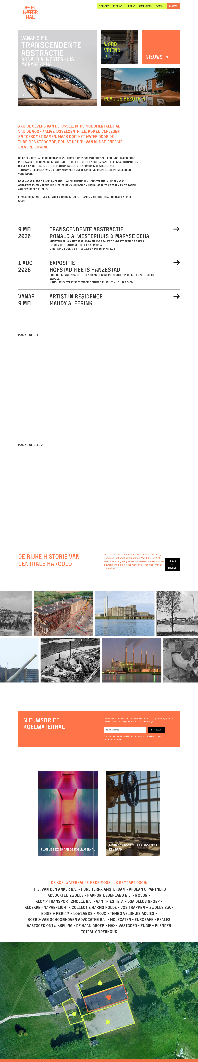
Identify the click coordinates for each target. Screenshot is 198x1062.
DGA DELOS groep (143, 901)
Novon (141, 895)
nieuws (131, 6)
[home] (30, 12)
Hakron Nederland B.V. (109, 895)
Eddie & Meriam (55, 913)
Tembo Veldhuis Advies (132, 913)
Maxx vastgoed (122, 925)
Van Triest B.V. (110, 901)
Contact (173, 6)
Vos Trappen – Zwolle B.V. (145, 907)
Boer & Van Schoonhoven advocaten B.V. (67, 919)
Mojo (101, 913)
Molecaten (120, 919)
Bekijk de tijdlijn (172, 564)
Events (159, 6)
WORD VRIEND (145, 6)
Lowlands (83, 913)
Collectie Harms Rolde (94, 907)
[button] (118, 6)
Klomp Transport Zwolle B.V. (64, 901)
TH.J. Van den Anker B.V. (54, 889)
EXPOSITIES (104, 6)
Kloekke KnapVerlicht (46, 907)
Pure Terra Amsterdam (103, 889)
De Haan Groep (90, 925)
